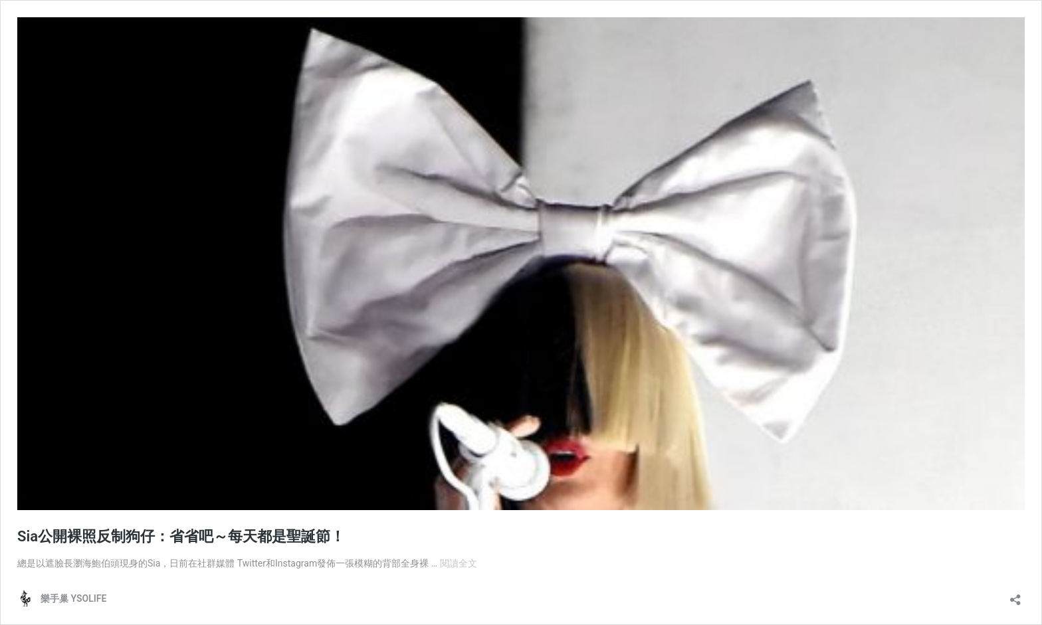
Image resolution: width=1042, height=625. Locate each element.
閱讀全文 (458, 563)
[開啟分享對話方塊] (1015, 595)
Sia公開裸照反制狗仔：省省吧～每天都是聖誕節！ (181, 536)
